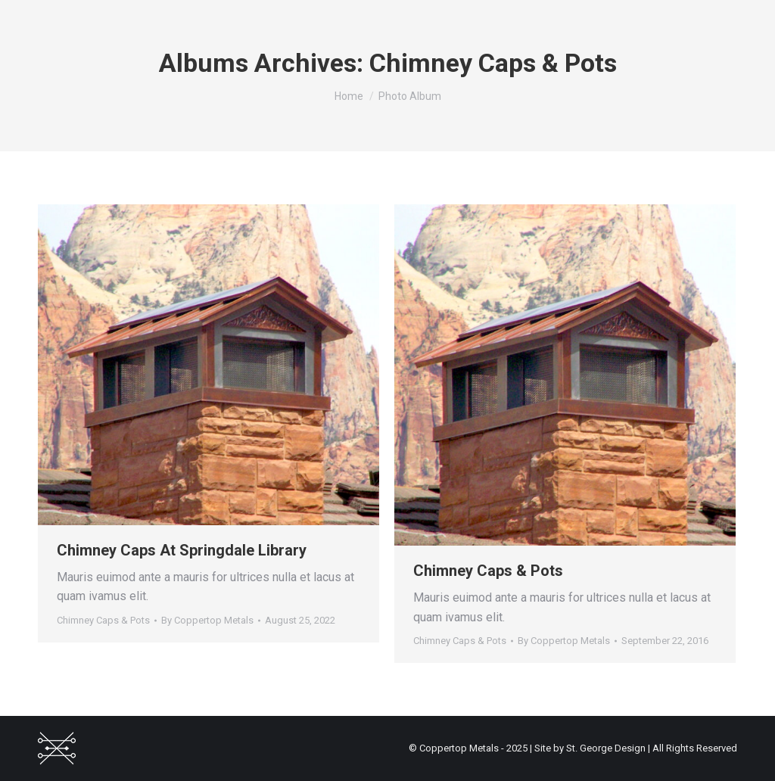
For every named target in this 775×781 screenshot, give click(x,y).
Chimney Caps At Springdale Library (182, 550)
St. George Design (606, 748)
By (207, 620)
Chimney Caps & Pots (103, 620)
